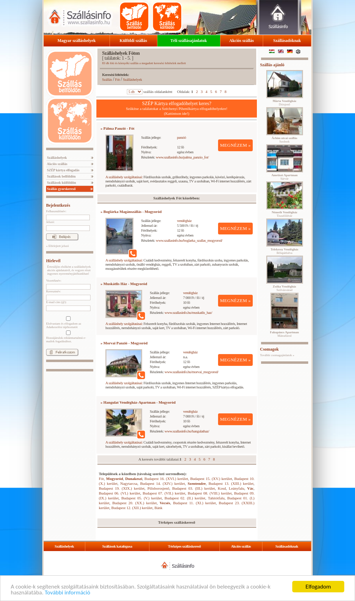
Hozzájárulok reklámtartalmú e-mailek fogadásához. (67, 336)
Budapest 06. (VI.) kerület (119, 493)
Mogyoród (114, 478)
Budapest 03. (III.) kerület (193, 488)
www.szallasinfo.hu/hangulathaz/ (187, 431)
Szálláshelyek (56, 158)
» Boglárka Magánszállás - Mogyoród (131, 211)
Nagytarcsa (128, 483)
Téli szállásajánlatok (189, 40)
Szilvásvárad (284, 288)
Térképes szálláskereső (184, 546)
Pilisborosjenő (158, 488)
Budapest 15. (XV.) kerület (211, 478)
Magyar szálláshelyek (77, 40)
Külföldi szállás (133, 40)
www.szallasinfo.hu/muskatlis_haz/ (189, 312)
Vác (250, 488)
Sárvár (284, 176)
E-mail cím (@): (56, 302)
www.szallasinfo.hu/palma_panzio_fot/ (182, 157)
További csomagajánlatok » (277, 355)
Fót (117, 79)
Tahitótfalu (216, 498)
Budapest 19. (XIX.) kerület (122, 488)
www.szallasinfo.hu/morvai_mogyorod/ (191, 372)
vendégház (184, 220)
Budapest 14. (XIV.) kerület (162, 483)
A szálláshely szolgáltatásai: (123, 177)
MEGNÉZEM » (235, 145)
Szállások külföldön (61, 182)
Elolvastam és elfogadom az (67, 322)
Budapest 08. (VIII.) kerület (210, 493)
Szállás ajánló (272, 64)
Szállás (107, 79)
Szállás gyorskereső (61, 189)
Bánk (158, 508)
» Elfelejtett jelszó (57, 246)
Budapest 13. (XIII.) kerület (230, 483)
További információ (67, 592)
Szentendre (197, 483)
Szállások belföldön (61, 176)
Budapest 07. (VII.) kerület (163, 493)
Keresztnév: (53, 291)
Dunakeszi (133, 478)
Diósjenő (284, 102)
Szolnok (284, 139)
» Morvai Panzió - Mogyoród (124, 343)
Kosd (222, 488)
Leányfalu (236, 488)
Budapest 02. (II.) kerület (185, 498)
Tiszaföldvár (284, 214)
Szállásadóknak (287, 40)
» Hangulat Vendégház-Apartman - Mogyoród (138, 402)
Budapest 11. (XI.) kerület (194, 503)
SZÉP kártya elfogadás (62, 170)
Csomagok (269, 349)
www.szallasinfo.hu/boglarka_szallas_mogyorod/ (189, 240)
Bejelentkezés (58, 205)
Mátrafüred (284, 333)
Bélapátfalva (284, 251)
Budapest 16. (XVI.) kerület (166, 478)
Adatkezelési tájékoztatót (62, 327)
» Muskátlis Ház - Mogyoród (124, 284)
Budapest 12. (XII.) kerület (132, 508)
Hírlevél (53, 260)
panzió (181, 137)
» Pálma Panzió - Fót (118, 128)
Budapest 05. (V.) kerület (141, 498)
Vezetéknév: (53, 280)
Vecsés (165, 503)
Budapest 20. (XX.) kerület (134, 503)
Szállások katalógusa (117, 546)
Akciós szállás (241, 40)
